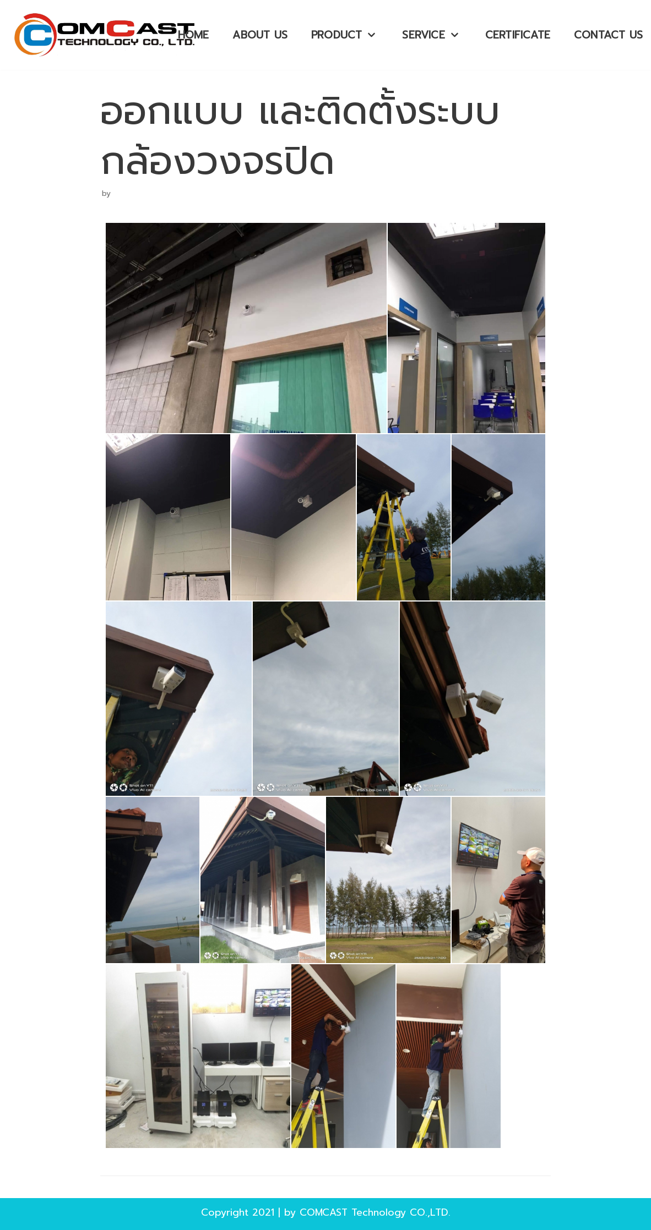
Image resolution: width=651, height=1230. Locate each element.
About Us (259, 35)
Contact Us (608, 35)
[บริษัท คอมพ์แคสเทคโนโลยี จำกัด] (107, 35)
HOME (193, 35)
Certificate (517, 35)
